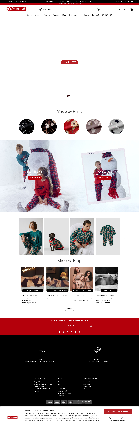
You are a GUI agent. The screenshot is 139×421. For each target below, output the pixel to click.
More (69, 308)
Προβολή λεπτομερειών (114, 417)
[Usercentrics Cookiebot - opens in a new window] (12, 417)
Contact (61, 386)
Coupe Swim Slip (39, 386)
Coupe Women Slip (40, 382)
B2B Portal (61, 389)
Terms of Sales (87, 386)
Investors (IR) (62, 391)
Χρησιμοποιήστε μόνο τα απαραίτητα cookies (118, 406)
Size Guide (37, 391)
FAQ (84, 389)
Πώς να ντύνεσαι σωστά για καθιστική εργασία (57, 296)
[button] (41, 9)
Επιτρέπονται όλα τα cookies (118, 398)
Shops (60, 384)
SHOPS (119, 1)
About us (61, 382)
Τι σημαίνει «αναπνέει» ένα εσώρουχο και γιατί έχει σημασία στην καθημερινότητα (106, 299)
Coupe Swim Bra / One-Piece (43, 384)
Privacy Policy (87, 384)
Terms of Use (87, 382)
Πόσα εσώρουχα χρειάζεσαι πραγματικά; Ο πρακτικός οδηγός (82, 297)
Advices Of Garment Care (42, 389)
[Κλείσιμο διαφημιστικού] (136, 396)
